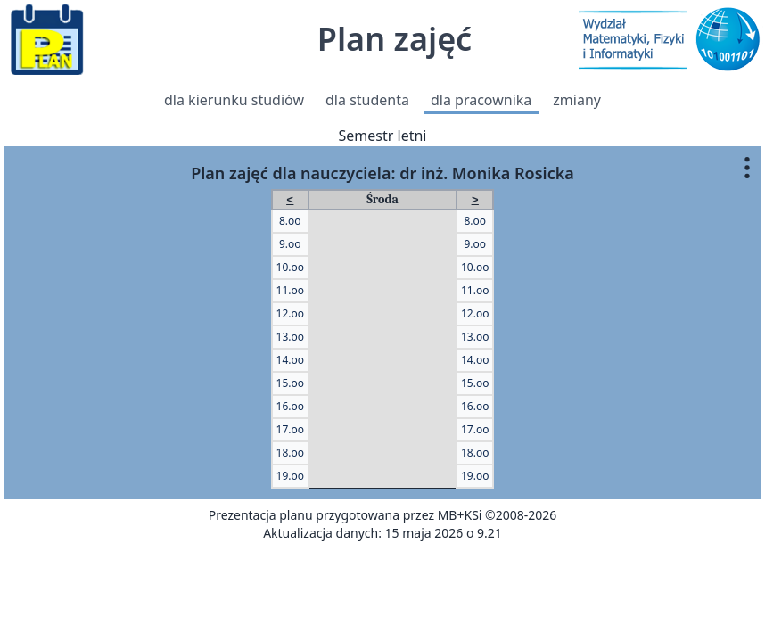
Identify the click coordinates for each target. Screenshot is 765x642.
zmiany (577, 100)
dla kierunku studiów (234, 100)
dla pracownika (481, 100)
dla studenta (367, 100)
